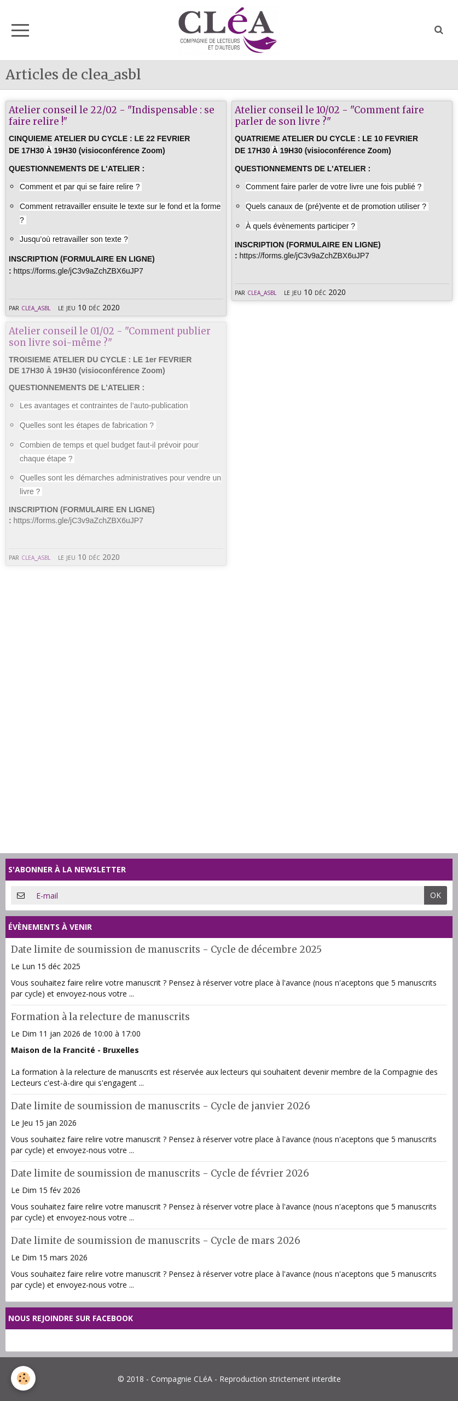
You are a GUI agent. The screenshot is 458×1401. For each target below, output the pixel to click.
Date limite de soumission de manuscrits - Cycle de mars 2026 (155, 1241)
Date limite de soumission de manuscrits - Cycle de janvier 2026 (160, 1106)
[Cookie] (23, 1378)
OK (435, 895)
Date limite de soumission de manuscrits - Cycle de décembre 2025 (166, 949)
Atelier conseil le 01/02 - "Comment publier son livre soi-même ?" (110, 337)
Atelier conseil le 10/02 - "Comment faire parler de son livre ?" (329, 115)
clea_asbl (35, 307)
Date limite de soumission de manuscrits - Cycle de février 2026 (160, 1173)
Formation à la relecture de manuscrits (100, 1017)
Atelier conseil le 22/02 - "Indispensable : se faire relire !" (111, 115)
